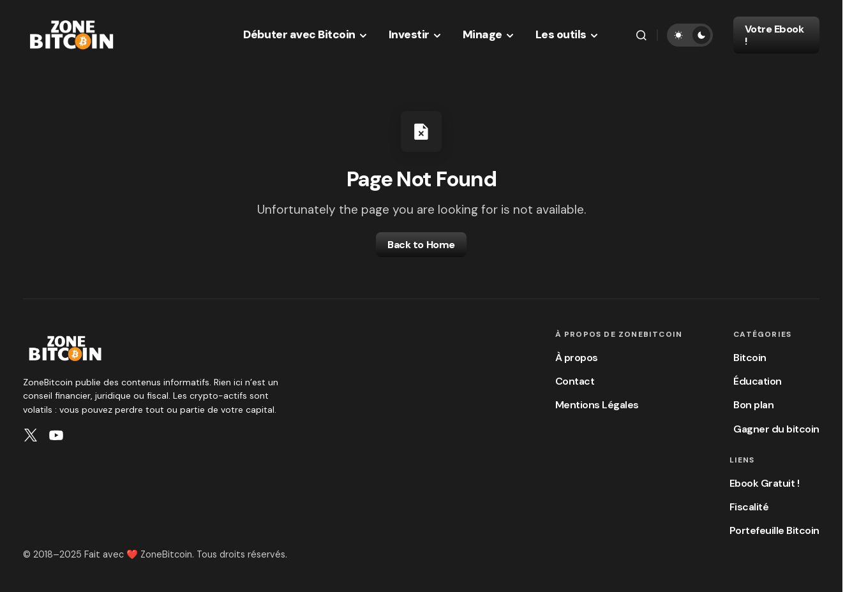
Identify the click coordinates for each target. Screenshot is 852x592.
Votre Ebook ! (774, 35)
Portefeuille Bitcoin (774, 530)
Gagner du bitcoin (776, 429)
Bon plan (753, 404)
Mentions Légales (597, 404)
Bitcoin (749, 357)
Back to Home (420, 244)
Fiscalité (749, 507)
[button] (641, 35)
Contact (575, 381)
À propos (576, 357)
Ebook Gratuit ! (764, 483)
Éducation (757, 381)
